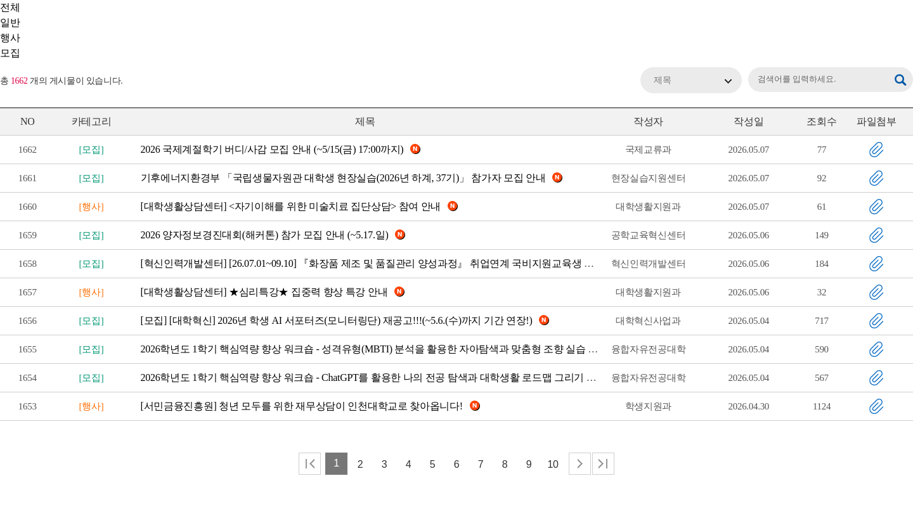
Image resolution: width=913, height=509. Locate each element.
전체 (10, 7)
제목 (662, 80)
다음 (580, 464)
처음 (310, 464)
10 (552, 464)
